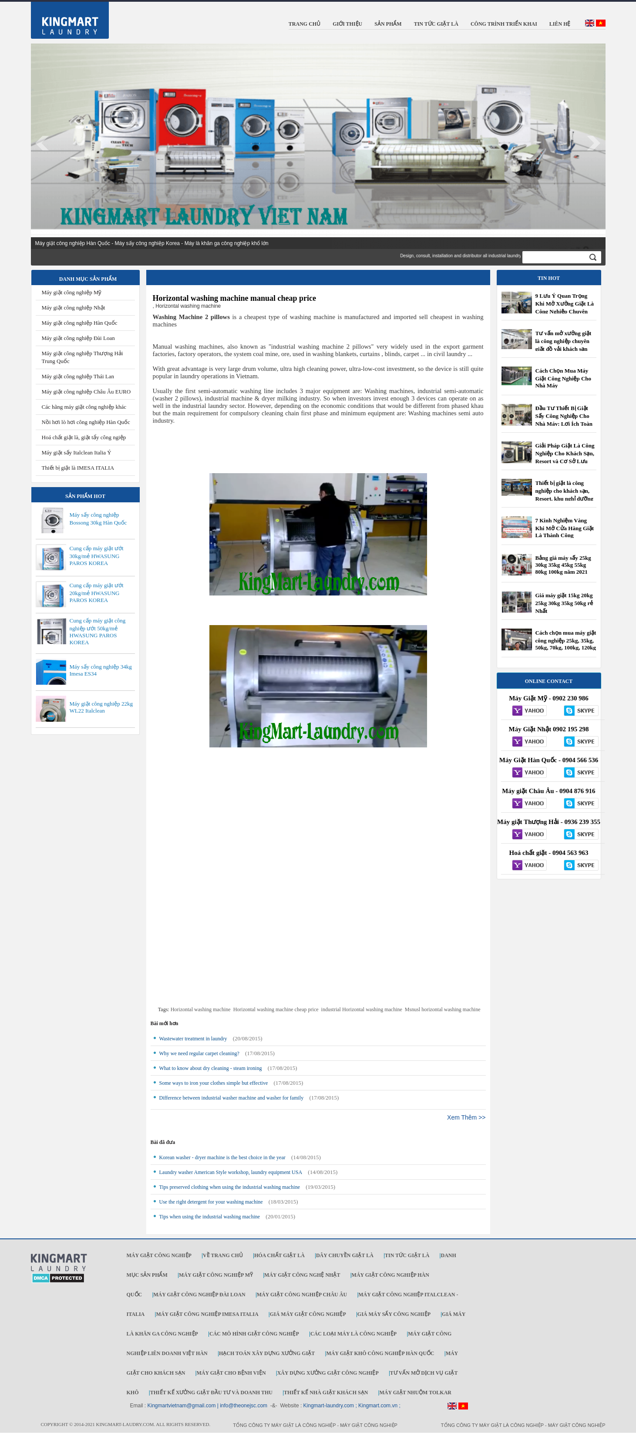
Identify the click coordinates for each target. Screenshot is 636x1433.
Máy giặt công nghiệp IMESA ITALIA (207, 1314)
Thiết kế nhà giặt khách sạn (326, 1392)
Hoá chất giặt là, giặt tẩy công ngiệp (84, 437)
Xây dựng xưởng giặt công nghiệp (328, 1373)
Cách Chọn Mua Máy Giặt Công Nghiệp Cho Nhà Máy (563, 378)
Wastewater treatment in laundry (193, 1039)
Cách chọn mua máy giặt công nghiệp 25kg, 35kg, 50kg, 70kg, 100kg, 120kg (565, 640)
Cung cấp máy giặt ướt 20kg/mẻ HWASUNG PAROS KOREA (97, 592)
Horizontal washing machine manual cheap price (234, 298)
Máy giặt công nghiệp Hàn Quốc (80, 323)
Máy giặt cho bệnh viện (231, 1373)
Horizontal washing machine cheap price (276, 1009)
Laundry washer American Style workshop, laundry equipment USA (231, 1172)
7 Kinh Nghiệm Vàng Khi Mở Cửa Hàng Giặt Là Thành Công (564, 527)
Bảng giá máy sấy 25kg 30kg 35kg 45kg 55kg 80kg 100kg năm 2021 (563, 565)
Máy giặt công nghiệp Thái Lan (78, 376)
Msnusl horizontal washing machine (443, 1009)
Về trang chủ (223, 1255)
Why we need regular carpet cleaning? (199, 1053)
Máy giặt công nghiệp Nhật (73, 307)
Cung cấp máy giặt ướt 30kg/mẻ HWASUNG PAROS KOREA (97, 555)
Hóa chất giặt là (279, 1255)
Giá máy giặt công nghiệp (308, 1314)
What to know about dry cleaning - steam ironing (210, 1068)
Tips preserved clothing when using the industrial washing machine (229, 1187)
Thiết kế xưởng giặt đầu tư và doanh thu (211, 1392)
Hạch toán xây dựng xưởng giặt (267, 1353)
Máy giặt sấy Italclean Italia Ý (76, 452)
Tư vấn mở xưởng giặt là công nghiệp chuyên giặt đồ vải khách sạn (563, 341)
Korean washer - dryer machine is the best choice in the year (222, 1157)
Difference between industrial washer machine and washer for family (231, 1098)
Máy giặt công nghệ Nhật (302, 1275)
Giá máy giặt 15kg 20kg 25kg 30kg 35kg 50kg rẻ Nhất (564, 603)
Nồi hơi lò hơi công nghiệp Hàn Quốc (86, 422)
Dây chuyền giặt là (345, 1255)
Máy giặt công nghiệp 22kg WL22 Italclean (101, 707)
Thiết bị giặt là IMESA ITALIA (78, 467)
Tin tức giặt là (407, 1255)
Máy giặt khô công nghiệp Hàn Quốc (380, 1353)
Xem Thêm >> (466, 1117)
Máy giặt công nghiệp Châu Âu (302, 1295)
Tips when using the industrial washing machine (209, 1217)
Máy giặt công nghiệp (159, 1255)
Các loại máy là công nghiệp (353, 1334)
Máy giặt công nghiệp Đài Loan (78, 338)
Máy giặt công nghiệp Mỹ (72, 292)
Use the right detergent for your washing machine (211, 1202)
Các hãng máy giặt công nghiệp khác (84, 407)
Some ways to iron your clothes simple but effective (213, 1083)
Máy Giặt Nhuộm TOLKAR (415, 1392)
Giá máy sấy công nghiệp (394, 1314)
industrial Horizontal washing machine (361, 1009)
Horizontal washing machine (201, 1009)
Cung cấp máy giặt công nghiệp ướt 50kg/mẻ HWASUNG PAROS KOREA (98, 631)
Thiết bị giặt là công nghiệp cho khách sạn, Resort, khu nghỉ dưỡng (564, 491)
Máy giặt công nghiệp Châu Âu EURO (86, 391)
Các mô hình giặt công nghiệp (254, 1334)
